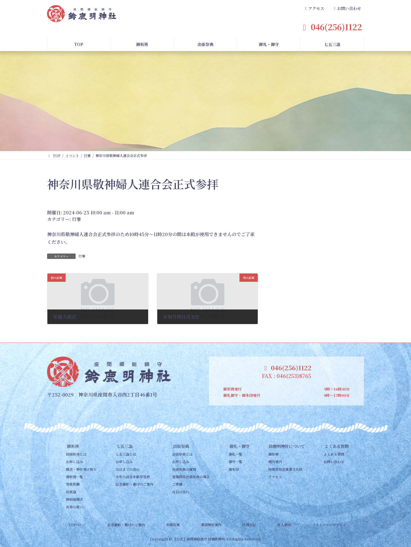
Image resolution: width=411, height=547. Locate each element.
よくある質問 (336, 446)
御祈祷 (73, 446)
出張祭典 (181, 446)
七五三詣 (124, 446)
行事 (76, 219)
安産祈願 (73, 484)
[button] (314, 8)
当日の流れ (180, 491)
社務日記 (249, 524)
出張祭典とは (182, 454)
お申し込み (74, 461)
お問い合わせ (334, 461)
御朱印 (234, 469)
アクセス (275, 476)
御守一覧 (235, 461)
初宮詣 (71, 491)
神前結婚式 (74, 499)
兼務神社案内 (211, 524)
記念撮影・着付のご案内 (134, 484)
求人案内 (284, 524)
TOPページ (77, 524)
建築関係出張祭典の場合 (191, 476)
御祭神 (273, 454)
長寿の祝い (74, 506)
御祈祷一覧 (74, 476)
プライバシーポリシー (329, 524)
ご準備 (177, 484)
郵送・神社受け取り (81, 469)
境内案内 (275, 461)
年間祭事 (173, 524)
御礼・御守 (239, 446)
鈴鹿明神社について (287, 446)
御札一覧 (235, 454)
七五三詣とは (126, 454)
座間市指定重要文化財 (285, 469)
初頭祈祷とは (76, 454)
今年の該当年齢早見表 (133, 476)
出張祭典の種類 (184, 469)
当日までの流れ (128, 469)
